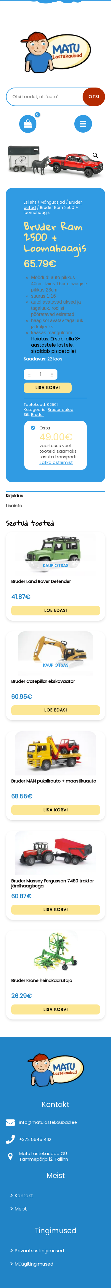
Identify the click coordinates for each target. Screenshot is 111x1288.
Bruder (37, 414)
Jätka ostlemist (56, 462)
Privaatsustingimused (39, 1250)
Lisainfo (14, 506)
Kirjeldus (14, 496)
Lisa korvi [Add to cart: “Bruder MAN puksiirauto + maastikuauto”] (56, 810)
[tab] (55, 496)
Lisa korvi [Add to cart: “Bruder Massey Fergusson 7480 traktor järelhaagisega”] (56, 910)
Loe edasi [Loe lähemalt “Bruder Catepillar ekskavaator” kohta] (55, 710)
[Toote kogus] (40, 374)
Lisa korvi (48, 388)
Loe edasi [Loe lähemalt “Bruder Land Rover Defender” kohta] (55, 610)
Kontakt (24, 1195)
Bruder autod (60, 409)
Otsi (94, 97)
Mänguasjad (53, 202)
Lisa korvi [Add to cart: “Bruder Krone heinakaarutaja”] (56, 1009)
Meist (21, 1208)
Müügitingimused (34, 1264)
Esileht (30, 202)
